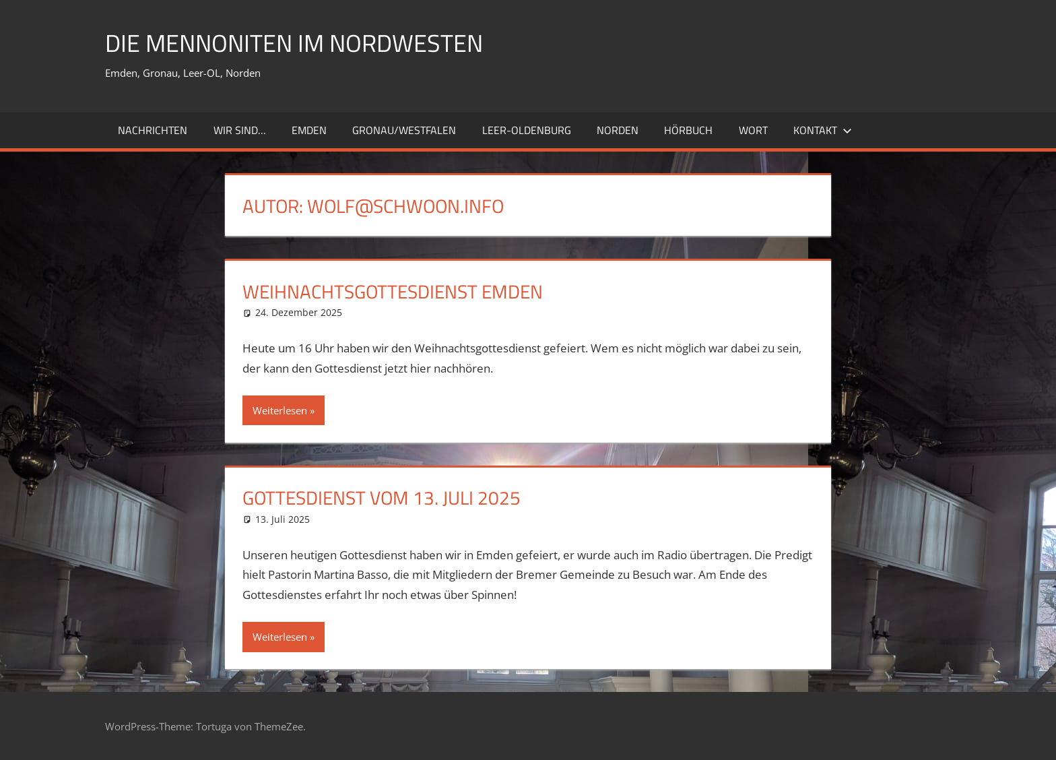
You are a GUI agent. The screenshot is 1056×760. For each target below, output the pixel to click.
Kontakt (822, 130)
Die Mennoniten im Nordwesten (294, 42)
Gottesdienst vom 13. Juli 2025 (381, 497)
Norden (617, 130)
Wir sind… (239, 130)
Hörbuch (688, 130)
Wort (753, 130)
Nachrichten (152, 130)
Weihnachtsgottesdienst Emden (392, 291)
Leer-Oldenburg (526, 130)
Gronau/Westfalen (404, 130)
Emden (309, 130)
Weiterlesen (280, 410)
